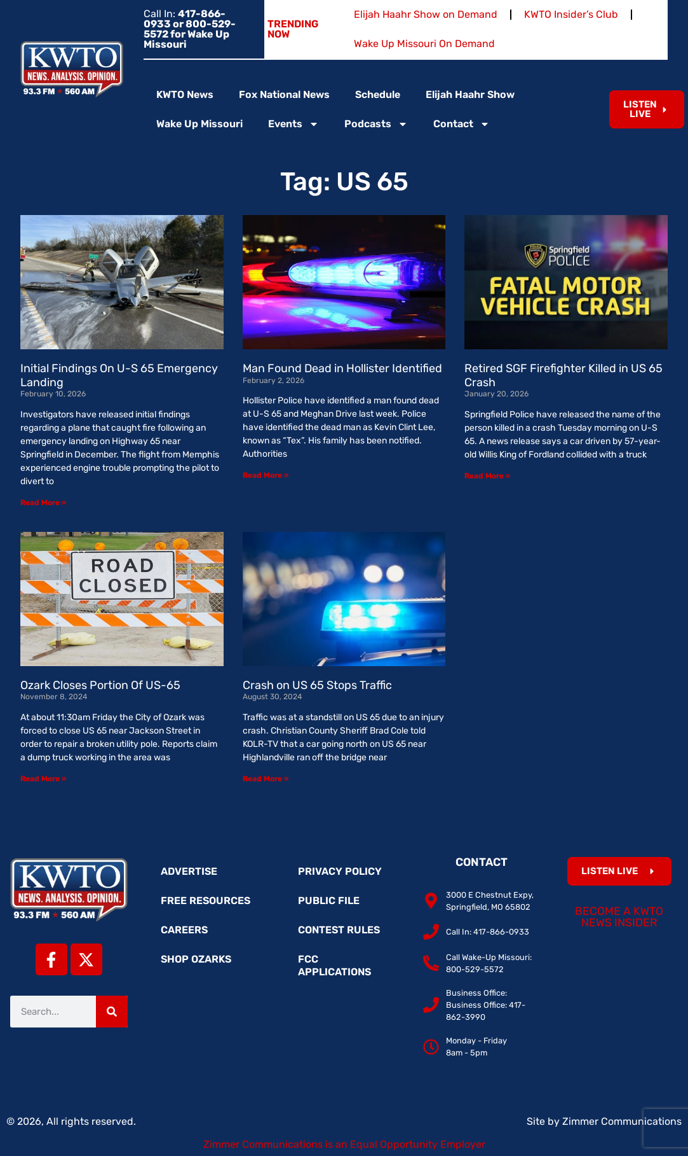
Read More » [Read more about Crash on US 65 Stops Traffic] (265, 778)
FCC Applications (334, 965)
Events (293, 124)
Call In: (190, 29)
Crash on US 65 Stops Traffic (317, 685)
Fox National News (284, 94)
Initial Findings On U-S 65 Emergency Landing (119, 375)
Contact (461, 124)
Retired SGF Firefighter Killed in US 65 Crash (563, 375)
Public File (329, 901)
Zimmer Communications (622, 1121)
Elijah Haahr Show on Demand (425, 14)
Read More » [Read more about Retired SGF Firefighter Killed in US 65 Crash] (487, 475)
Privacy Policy (340, 871)
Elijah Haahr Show (470, 94)
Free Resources (205, 901)
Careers (184, 930)
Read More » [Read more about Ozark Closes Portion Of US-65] (43, 778)
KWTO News (184, 94)
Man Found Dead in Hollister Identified (342, 368)
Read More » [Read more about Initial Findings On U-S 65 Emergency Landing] (43, 502)
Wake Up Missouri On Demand (424, 44)
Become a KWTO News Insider (619, 917)
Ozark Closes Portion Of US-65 (100, 685)
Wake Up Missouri (199, 124)
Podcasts (376, 124)
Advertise (189, 871)
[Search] (112, 1011)
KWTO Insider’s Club (571, 14)
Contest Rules (339, 930)
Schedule (377, 94)
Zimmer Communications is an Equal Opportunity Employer (344, 1144)
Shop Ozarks (196, 959)
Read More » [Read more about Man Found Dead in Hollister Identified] (265, 475)
